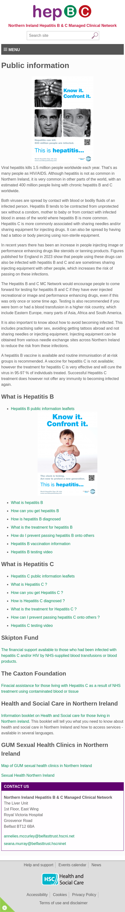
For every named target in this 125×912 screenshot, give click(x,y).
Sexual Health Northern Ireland (28, 775)
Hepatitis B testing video (32, 552)
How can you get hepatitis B (35, 511)
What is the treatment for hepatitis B (41, 527)
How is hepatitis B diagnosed (36, 519)
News (96, 865)
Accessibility (37, 895)
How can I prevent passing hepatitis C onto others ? (55, 617)
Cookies (60, 895)
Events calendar (72, 865)
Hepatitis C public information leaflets (43, 576)
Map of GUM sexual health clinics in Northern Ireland (46, 766)
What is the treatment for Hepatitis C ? (44, 609)
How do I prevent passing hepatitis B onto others (52, 535)
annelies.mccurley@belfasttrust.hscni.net (39, 836)
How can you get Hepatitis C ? (37, 593)
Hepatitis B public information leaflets (42, 409)
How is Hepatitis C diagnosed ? (38, 601)
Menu (14, 50)
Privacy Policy (84, 895)
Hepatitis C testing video (32, 625)
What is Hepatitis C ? (29, 584)
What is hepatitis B (27, 503)
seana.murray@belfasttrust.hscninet (35, 844)
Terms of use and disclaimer (63, 903)
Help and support (38, 865)
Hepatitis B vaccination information (41, 544)
